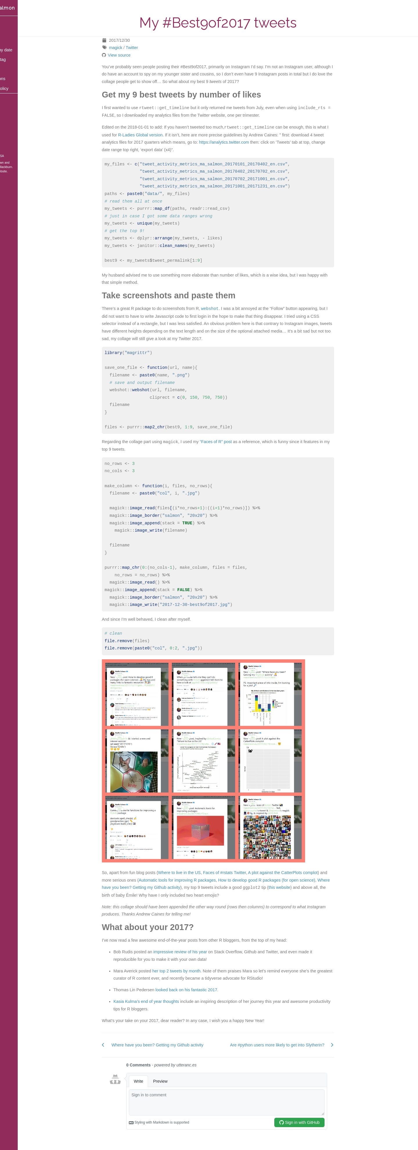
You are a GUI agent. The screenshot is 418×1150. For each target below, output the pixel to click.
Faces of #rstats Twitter (237, 872)
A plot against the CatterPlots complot (296, 872)
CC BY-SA (23, 156)
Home (11, 21)
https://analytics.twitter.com (237, 142)
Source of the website (18, 171)
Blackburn (31, 167)
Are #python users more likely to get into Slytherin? (290, 1045)
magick (128, 47)
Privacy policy (18, 88)
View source (132, 55)
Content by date (20, 50)
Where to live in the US (192, 872)
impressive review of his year (193, 951)
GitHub (12, 127)
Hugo (7, 167)
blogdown (23, 162)
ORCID (12, 146)
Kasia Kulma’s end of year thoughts (159, 1001)
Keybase (14, 137)
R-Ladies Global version (153, 135)
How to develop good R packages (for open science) (279, 880)
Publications (17, 78)
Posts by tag (17, 59)
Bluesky (13, 108)
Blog (10, 30)
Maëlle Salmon (22, 8)
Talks (10, 40)
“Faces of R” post (228, 442)
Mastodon (14, 98)
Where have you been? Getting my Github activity (170, 1045)
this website (292, 887)
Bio (9, 69)
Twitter (144, 47)
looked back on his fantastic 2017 (199, 989)
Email (11, 117)
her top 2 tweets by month (189, 971)
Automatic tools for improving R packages (190, 880)
